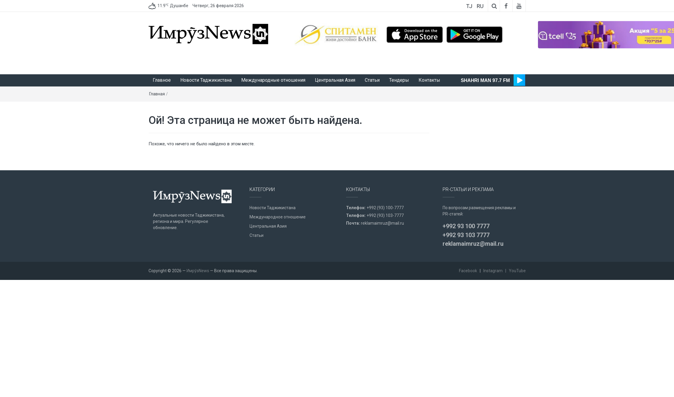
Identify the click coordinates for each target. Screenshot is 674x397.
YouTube (517, 270)
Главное (162, 80)
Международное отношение (278, 217)
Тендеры (399, 80)
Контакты (429, 80)
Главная (157, 94)
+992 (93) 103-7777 (385, 215)
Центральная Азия (335, 80)
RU (480, 6)
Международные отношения (273, 80)
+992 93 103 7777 (466, 235)
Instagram (493, 270)
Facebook (468, 270)
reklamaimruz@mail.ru (382, 223)
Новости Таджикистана (206, 80)
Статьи (372, 80)
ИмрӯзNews (198, 270)
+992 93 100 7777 (466, 226)
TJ (469, 6)
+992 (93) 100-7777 (385, 207)
